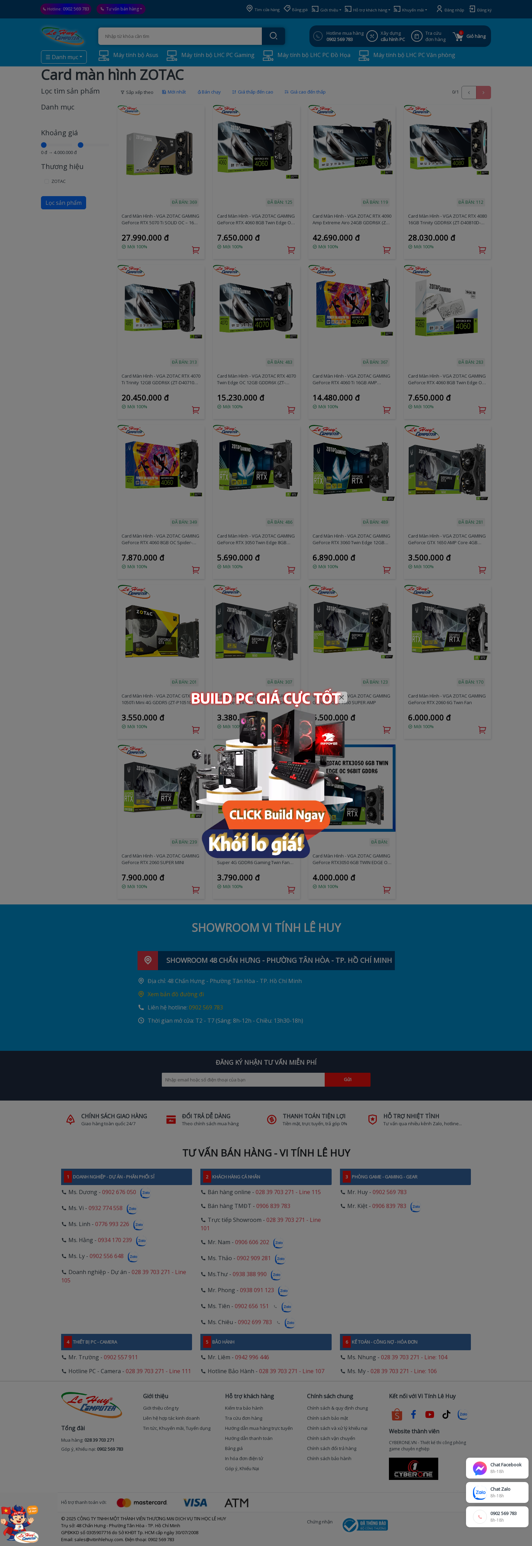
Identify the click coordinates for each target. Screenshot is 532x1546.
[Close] (342, 697)
